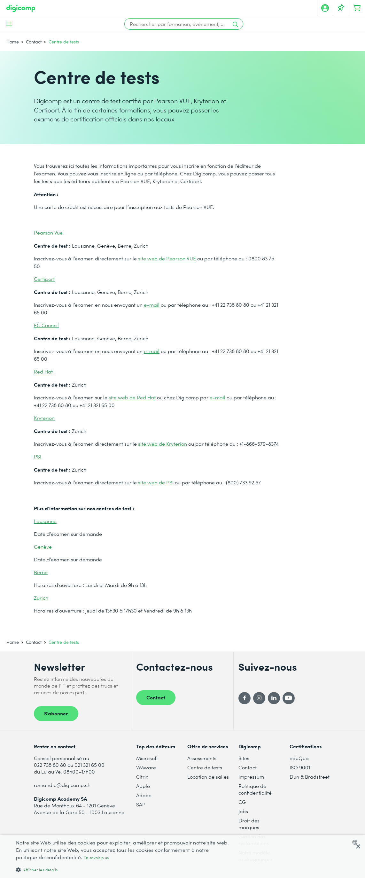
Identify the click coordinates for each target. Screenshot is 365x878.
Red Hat (44, 371)
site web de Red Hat (132, 397)
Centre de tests (204, 767)
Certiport (44, 278)
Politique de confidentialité (255, 789)
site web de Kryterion (162, 443)
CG (242, 801)
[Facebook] (244, 698)
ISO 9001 (300, 767)
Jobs (243, 811)
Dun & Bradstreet (310, 776)
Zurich (41, 597)
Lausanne (45, 521)
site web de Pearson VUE (167, 258)
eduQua (299, 758)
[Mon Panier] (357, 8)
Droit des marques (249, 823)
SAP (140, 804)
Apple (143, 785)
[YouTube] (289, 698)
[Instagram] (259, 698)
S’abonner (56, 713)
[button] (123, 869)
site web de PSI (156, 482)
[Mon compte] (325, 8)
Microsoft (147, 758)
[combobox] (356, 842)
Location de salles (208, 776)
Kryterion (44, 417)
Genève (43, 546)
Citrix (142, 776)
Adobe (143, 795)
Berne (41, 572)
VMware (146, 767)
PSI (37, 456)
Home (12, 42)
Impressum (251, 776)
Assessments (201, 758)
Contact (34, 42)
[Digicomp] (20, 8)
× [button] (357, 846)
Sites (243, 758)
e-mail (151, 304)
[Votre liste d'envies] (341, 8)
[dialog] (182, 856)
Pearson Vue (48, 232)
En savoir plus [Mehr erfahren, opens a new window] (96, 857)
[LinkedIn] (274, 698)
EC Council (46, 325)
